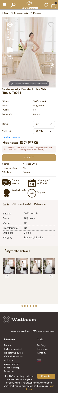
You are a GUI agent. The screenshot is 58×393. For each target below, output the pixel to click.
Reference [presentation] (40, 204)
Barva (5, 105)
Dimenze (9, 371)
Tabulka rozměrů (11, 137)
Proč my (41, 345)
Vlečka (5, 109)
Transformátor (9, 168)
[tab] (7, 204)
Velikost (6, 131)
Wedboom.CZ (28, 331)
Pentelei (27, 172)
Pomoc (7, 345)
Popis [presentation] (6, 204)
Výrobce (6, 172)
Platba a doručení (13, 349)
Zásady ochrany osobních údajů (12, 366)
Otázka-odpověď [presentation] (21, 204)
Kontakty (41, 353)
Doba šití (7, 114)
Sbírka (5, 163)
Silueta (5, 101)
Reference (42, 349)
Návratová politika (13, 353)
